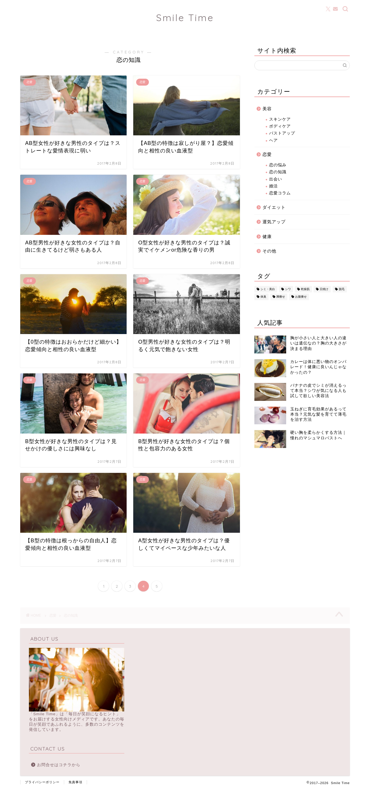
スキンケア (280, 119)
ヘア (273, 140)
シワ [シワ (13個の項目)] (288, 289)
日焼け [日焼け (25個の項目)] (324, 289)
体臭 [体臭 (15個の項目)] (263, 296)
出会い (275, 179)
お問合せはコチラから (58, 765)
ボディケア (280, 126)
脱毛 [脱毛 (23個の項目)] (342, 289)
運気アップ (274, 221)
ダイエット (274, 207)
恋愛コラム (280, 193)
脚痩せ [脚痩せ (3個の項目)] (280, 296)
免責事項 (75, 782)
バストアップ (282, 133)
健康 (267, 236)
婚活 (273, 186)
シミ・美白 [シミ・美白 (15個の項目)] (267, 289)
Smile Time (185, 17)
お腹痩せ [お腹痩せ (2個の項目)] (301, 296)
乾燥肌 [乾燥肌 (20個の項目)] (305, 289)
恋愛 (267, 154)
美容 (267, 108)
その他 (269, 250)
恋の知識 (277, 172)
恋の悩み (277, 165)
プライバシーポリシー (42, 782)
